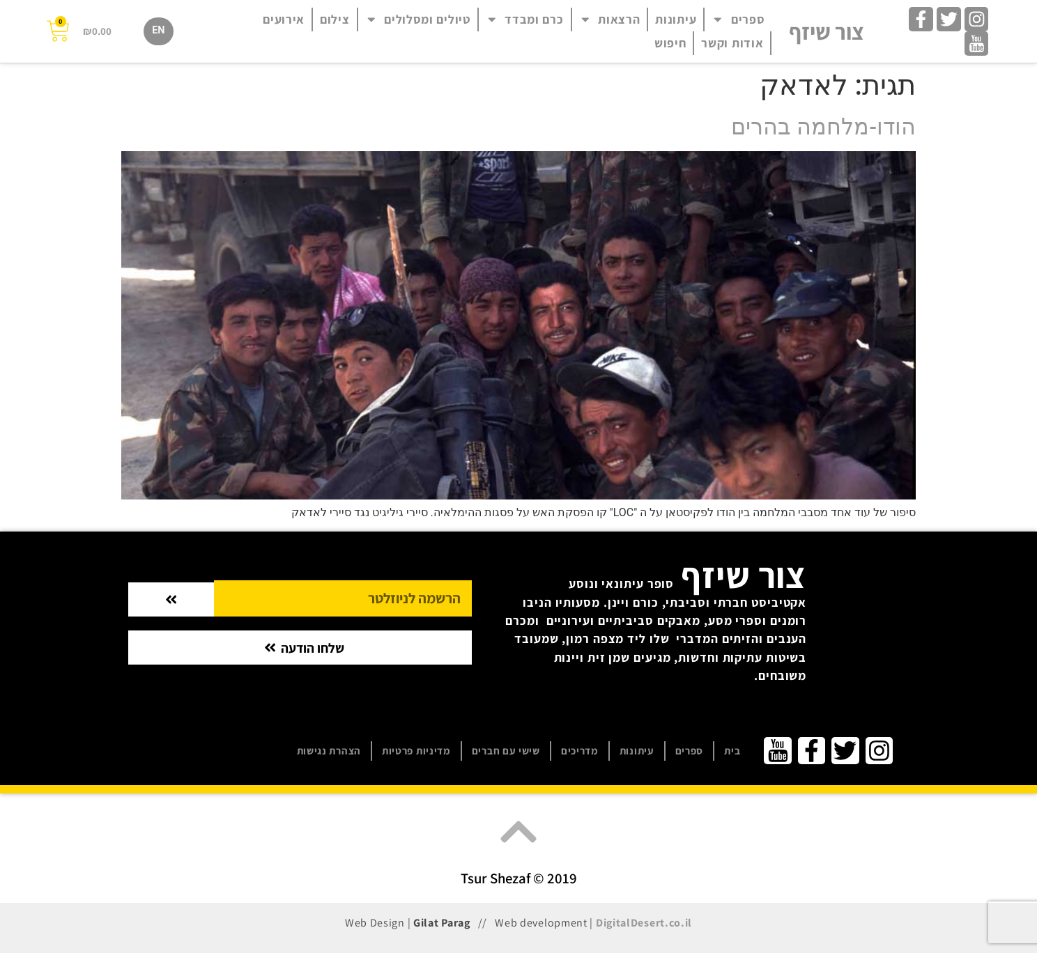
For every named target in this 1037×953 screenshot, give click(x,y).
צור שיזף (826, 31)
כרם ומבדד (525, 19)
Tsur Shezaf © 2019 (519, 878)
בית (732, 750)
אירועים (284, 19)
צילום (335, 19)
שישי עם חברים (506, 750)
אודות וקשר (732, 43)
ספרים (738, 19)
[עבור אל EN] (158, 31)
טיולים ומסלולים (417, 19)
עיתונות (675, 19)
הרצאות (609, 19)
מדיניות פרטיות (416, 750)
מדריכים (580, 750)
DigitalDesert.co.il (644, 922)
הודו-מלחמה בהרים (823, 127)
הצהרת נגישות (329, 750)
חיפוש (670, 43)
